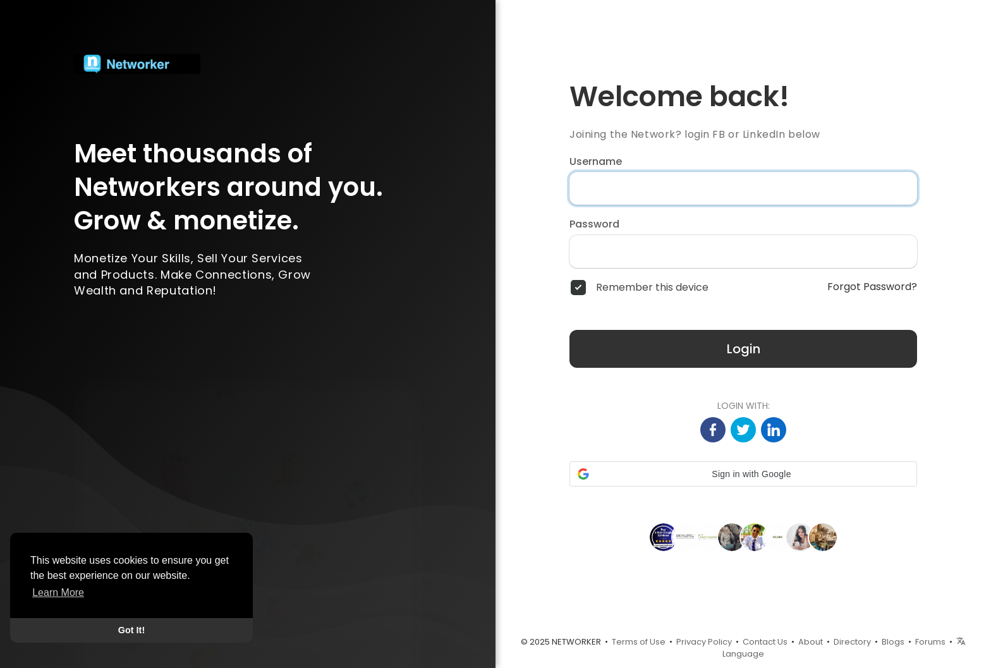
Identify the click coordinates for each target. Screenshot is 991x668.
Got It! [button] (131, 630)
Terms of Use (639, 642)
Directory (852, 642)
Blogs (893, 642)
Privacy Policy (704, 642)
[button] (743, 474)
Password (594, 224)
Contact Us (765, 642)
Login (743, 349)
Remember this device (652, 288)
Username (595, 162)
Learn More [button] (58, 592)
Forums (930, 642)
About (810, 642)
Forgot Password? (872, 287)
